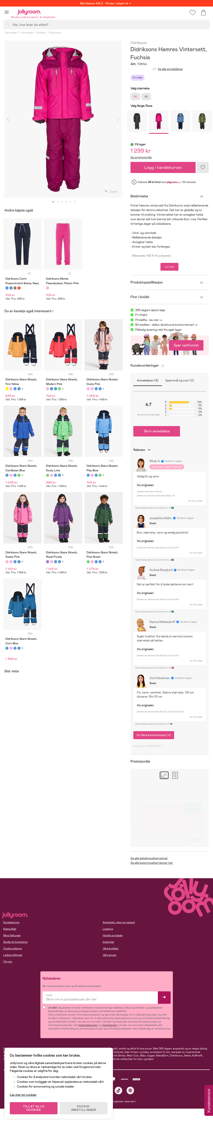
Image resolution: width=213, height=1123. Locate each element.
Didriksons (138, 43)
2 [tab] (57, 202)
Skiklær (40, 32)
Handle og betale (112, 935)
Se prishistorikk (141, 157)
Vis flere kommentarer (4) (153, 735)
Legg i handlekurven (163, 167)
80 (135, 96)
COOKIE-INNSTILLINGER (83, 1108)
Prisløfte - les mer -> (148, 320)
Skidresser (54, 32)
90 (146, 96)
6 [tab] (75, 202)
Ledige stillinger (12, 955)
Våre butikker (111, 948)
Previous (8, 119)
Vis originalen (145, 485)
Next (118, 119)
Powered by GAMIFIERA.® (147, 746)
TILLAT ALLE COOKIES (34, 1108)
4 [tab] (66, 202)
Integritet (108, 942)
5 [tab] (70, 202)
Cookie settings (12, 948)
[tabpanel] (63, 119)
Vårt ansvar (109, 955)
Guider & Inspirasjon (15, 942)
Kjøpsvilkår (9, 929)
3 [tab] (62, 202)
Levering (108, 929)
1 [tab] (53, 202)
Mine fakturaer (12, 935)
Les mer (169, 267)
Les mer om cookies (23, 1095)
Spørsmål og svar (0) (179, 380)
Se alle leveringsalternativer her (151, 863)
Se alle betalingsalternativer (149, 858)
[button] (6, 12)
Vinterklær (26, 32)
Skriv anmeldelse (157, 431)
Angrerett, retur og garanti (119, 922)
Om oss (7, 961)
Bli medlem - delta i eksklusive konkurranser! (164, 325)
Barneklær (11, 32)
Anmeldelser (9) (148, 380)
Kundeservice (11, 922)
